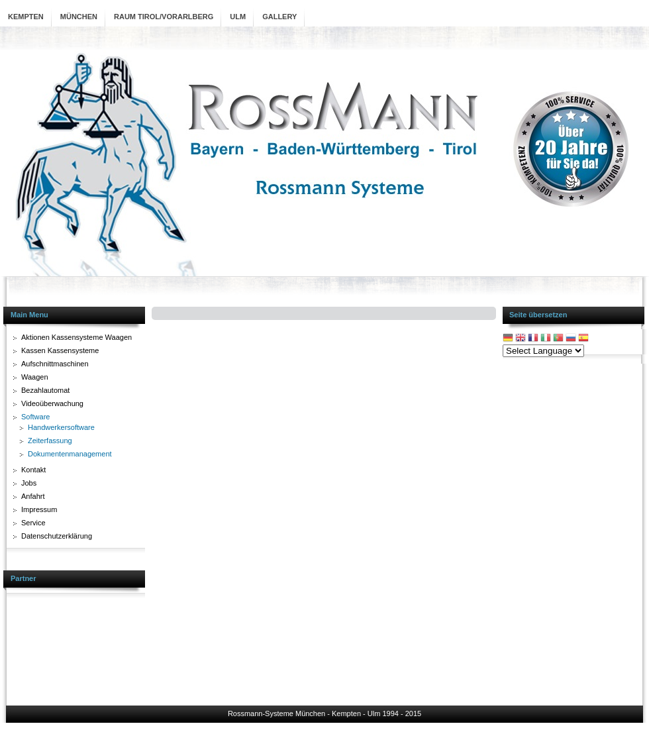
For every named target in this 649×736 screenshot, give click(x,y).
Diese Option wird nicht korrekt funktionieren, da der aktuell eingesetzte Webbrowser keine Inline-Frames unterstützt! (324, 498)
